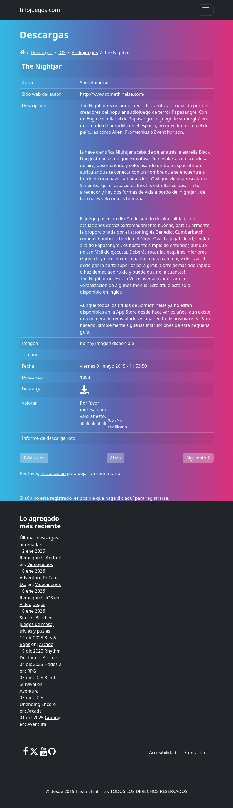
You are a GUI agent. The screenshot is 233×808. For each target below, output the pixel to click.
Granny (52, 717)
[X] (34, 754)
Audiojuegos (85, 52)
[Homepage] (22, 52)
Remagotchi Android (41, 558)
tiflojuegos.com (40, 10)
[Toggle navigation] (206, 10)
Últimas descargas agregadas (39, 541)
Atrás (115, 458)
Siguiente (198, 458)
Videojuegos (40, 564)
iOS (61, 52)
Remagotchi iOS (36, 598)
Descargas (41, 52)
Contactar (195, 752)
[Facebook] (25, 754)
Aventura (29, 691)
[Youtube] (43, 754)
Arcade (46, 644)
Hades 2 (53, 664)
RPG (31, 671)
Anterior (33, 458)
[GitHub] (52, 754)
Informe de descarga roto (48, 438)
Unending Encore (38, 704)
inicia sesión (53, 473)
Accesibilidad (162, 752)
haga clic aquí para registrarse (136, 498)
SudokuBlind (33, 618)
